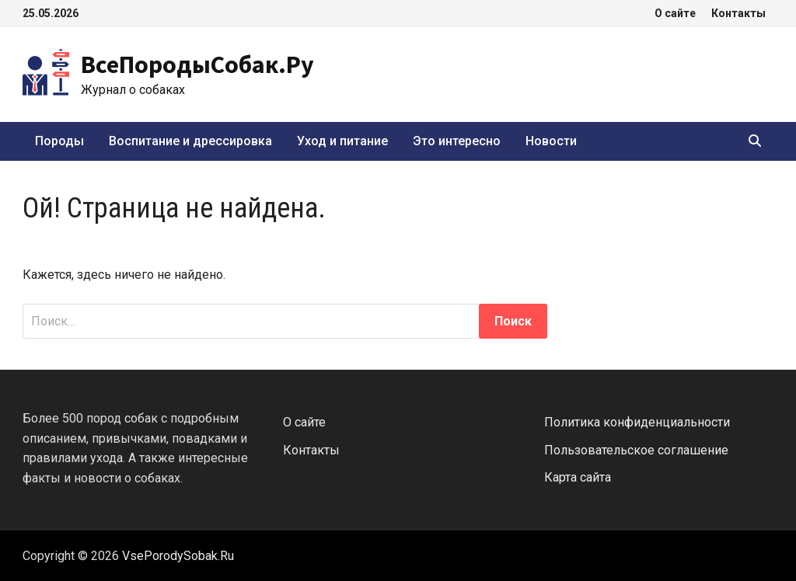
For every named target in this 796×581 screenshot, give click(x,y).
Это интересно (457, 141)
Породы (59, 141)
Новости (551, 141)
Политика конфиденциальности (637, 422)
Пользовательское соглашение (636, 450)
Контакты (738, 13)
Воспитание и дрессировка (190, 141)
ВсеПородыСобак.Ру (197, 64)
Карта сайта (577, 477)
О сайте (675, 13)
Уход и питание (342, 141)
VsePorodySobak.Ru (178, 555)
